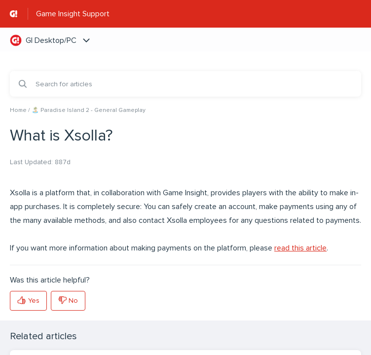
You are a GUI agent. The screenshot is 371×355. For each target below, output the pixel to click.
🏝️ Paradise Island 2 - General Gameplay (89, 110)
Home (18, 110)
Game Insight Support (73, 14)
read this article (300, 248)
